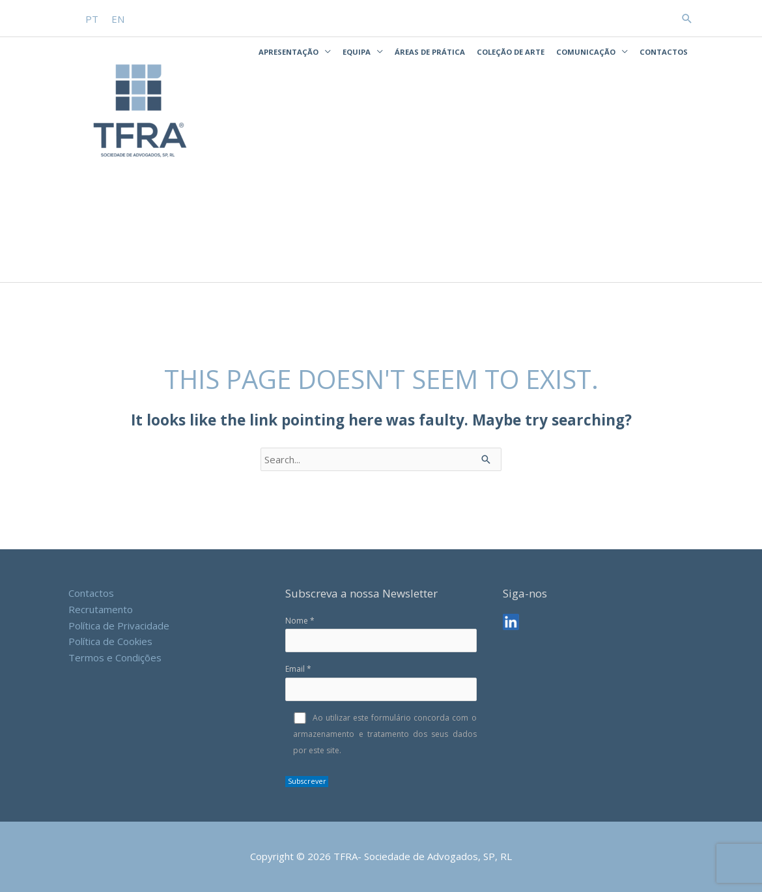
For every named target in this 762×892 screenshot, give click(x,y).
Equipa (357, 52)
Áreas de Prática (430, 52)
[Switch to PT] (92, 19)
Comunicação (585, 52)
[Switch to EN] (118, 19)
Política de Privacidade (118, 625)
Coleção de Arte (510, 52)
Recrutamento (100, 609)
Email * (380, 682)
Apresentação (288, 52)
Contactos (664, 52)
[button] (687, 18)
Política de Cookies (110, 641)
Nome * (380, 634)
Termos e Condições (115, 657)
